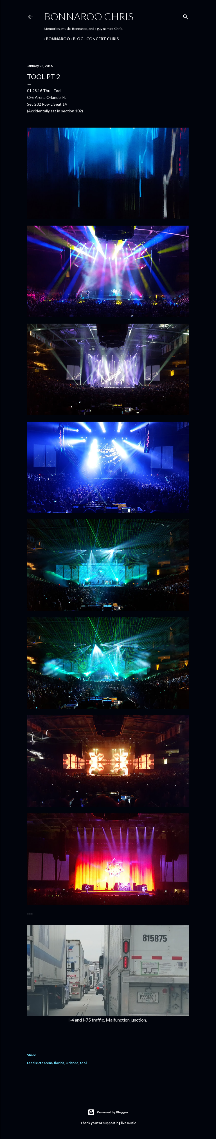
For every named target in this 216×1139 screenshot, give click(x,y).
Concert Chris (100, 38)
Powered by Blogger (108, 1112)
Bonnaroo (56, 38)
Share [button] (31, 1055)
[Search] (185, 15)
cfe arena (45, 1063)
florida (59, 1063)
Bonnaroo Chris (88, 16)
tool (83, 1063)
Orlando (72, 1063)
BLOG (76, 38)
